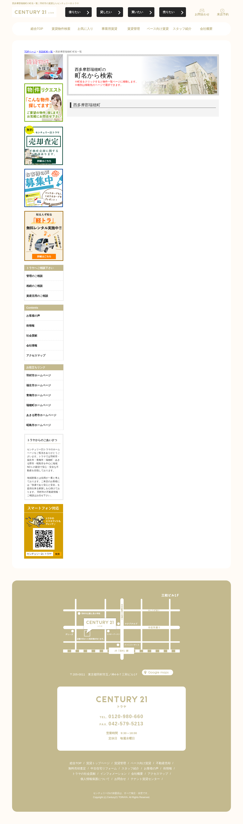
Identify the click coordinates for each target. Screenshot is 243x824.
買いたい (137, 12)
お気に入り (85, 28)
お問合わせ (202, 14)
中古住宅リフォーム (104, 768)
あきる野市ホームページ (41, 415)
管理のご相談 (34, 275)
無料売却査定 (77, 768)
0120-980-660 (121, 716)
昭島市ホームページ (38, 425)
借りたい (74, 12)
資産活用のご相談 (37, 295)
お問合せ (120, 779)
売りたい (168, 12)
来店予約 (223, 14)
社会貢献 (31, 335)
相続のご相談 (34, 285)
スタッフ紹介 (182, 28)
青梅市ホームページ (38, 395)
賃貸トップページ (98, 763)
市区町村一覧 (46, 51)
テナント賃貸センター (145, 779)
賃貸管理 (133, 28)
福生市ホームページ (38, 385)
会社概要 (206, 28)
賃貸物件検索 (61, 28)
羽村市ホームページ (38, 375)
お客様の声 (33, 315)
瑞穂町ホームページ (38, 405)
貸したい (106, 12)
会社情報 (31, 345)
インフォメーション (113, 773)
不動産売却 (163, 763)
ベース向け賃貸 (158, 28)
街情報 (30, 325)
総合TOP (37, 28)
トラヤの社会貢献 (84, 773)
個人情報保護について (95, 779)
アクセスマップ (35, 355)
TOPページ (30, 51)
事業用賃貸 (109, 28)
